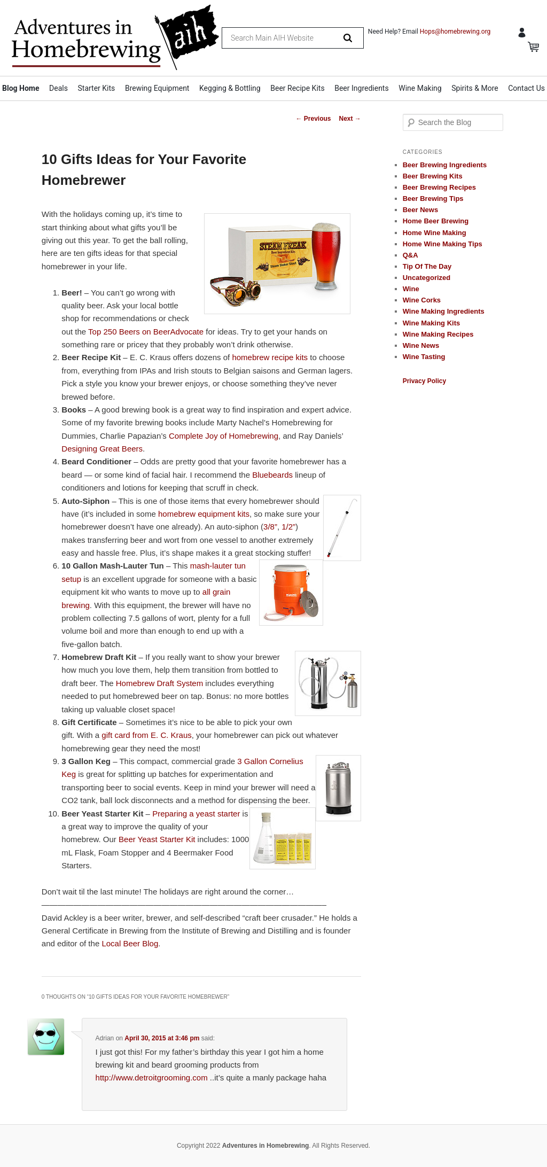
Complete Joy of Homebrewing (223, 435)
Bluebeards (272, 474)
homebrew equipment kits (203, 513)
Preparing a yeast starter (196, 813)
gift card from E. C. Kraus (146, 735)
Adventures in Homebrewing (265, 1145)
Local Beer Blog (129, 943)
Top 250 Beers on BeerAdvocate (146, 331)
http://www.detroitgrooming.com (152, 1077)
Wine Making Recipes (438, 334)
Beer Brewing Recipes (439, 187)
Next (350, 118)
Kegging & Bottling (230, 88)
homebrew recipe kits (270, 357)
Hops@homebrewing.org (455, 31)
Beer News (420, 210)
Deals (58, 88)
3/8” (270, 526)
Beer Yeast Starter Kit (157, 839)
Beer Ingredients (361, 88)
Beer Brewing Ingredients (445, 165)
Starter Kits (96, 88)
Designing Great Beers (102, 448)
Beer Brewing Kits (433, 176)
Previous (313, 118)
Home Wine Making (434, 233)
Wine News (421, 345)
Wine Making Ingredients (444, 311)
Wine (411, 289)
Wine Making (419, 88)
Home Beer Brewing (436, 221)
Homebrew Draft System (159, 683)
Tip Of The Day (427, 266)
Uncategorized (427, 278)
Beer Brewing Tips (433, 198)
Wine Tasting (424, 357)
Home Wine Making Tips (442, 244)
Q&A (410, 255)
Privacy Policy (424, 381)
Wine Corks (422, 300)
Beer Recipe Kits (297, 88)
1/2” (288, 526)
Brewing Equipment (157, 88)
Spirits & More (474, 88)
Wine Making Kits (431, 323)
